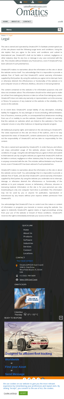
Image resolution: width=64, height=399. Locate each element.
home (5, 21)
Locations (28, 253)
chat (25, 2)
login (40, 2)
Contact (27, 21)
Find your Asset (15, 366)
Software (27, 240)
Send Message (15, 374)
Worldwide (12, 359)
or (9, 363)
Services (27, 246)
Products (27, 236)
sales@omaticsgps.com (35, 6)
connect (27, 250)
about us (15, 21)
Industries (28, 243)
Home (3, 35)
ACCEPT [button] (23, 393)
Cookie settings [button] (10, 393)
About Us (27, 233)
